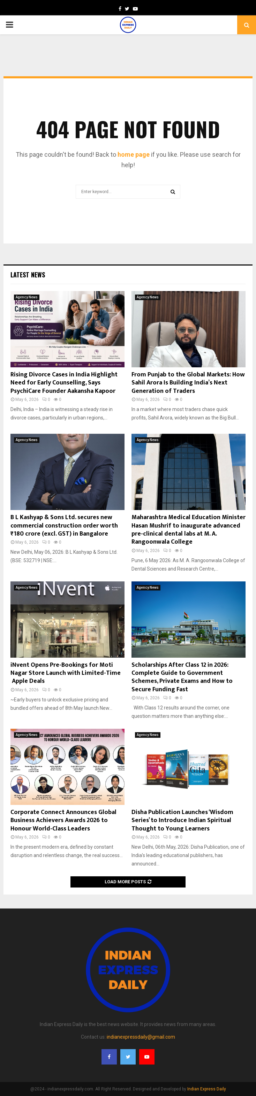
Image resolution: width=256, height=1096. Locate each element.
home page (134, 154)
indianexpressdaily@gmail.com (141, 1037)
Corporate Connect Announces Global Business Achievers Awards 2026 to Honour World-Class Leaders (63, 820)
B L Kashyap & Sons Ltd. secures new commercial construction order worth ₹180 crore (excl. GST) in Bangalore (64, 525)
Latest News (27, 274)
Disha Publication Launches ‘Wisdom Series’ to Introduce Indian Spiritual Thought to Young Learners (182, 820)
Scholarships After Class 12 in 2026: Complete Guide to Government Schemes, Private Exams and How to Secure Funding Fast (182, 677)
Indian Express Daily (206, 1089)
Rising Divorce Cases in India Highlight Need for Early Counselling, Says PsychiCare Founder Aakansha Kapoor (64, 382)
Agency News (27, 297)
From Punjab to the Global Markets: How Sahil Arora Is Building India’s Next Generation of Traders (188, 382)
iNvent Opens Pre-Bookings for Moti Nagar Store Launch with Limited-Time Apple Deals (65, 673)
